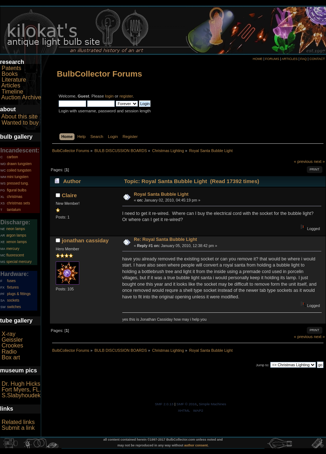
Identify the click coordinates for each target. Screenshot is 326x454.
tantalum (14, 210)
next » (319, 161)
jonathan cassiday (85, 240)
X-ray (8, 334)
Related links (18, 422)
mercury (12, 249)
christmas (14, 197)
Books (9, 74)
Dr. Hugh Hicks (20, 384)
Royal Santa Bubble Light (161, 194)
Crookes (12, 345)
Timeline (12, 91)
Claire (69, 195)
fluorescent (15, 255)
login (109, 96)
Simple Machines (212, 404)
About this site (19, 116)
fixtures (12, 287)
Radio (9, 352)
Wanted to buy (20, 123)
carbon (12, 157)
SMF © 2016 (187, 404)
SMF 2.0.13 (164, 404)
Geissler (12, 340)
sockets (13, 300)
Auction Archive (21, 97)
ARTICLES (290, 59)
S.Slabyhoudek (21, 395)
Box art (10, 357)
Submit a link (18, 428)
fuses (11, 281)
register (126, 96)
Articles (10, 85)
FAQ (303, 59)
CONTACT (317, 59)
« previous (303, 161)
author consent (196, 445)
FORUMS (272, 59)
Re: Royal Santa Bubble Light (165, 239)
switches (14, 307)
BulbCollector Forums (99, 73)
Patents (11, 68)
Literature (13, 80)
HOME (257, 59)
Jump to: (262, 365)
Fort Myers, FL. (21, 389)
